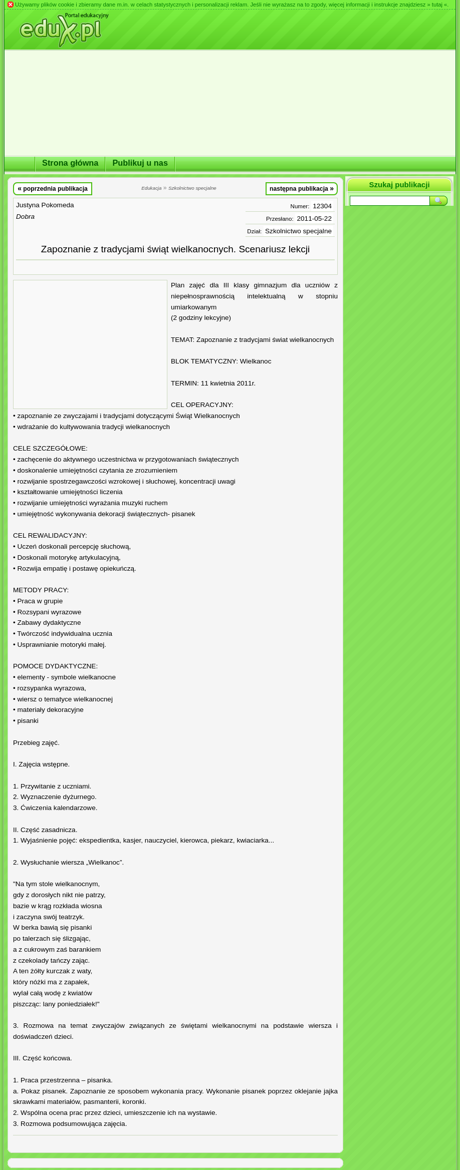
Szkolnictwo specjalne (298, 231)
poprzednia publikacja (53, 188)
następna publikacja (302, 188)
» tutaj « (437, 5)
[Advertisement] (90, 344)
